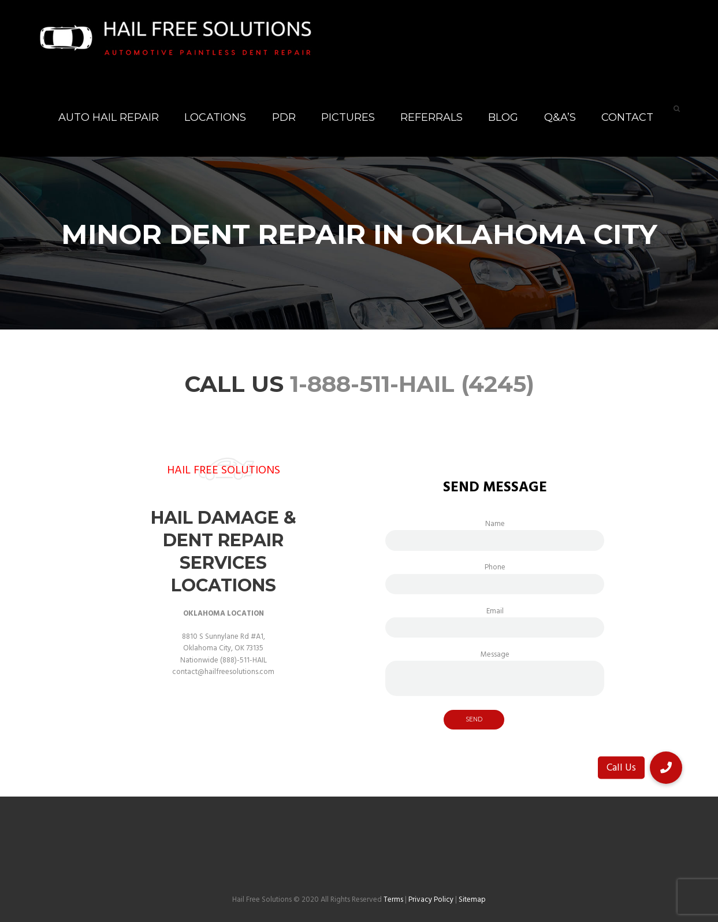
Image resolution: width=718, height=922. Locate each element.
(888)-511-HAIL (243, 660)
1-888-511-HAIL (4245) (412, 384)
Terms (393, 900)
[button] (666, 767)
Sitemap (472, 900)
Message (494, 660)
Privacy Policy (430, 900)
